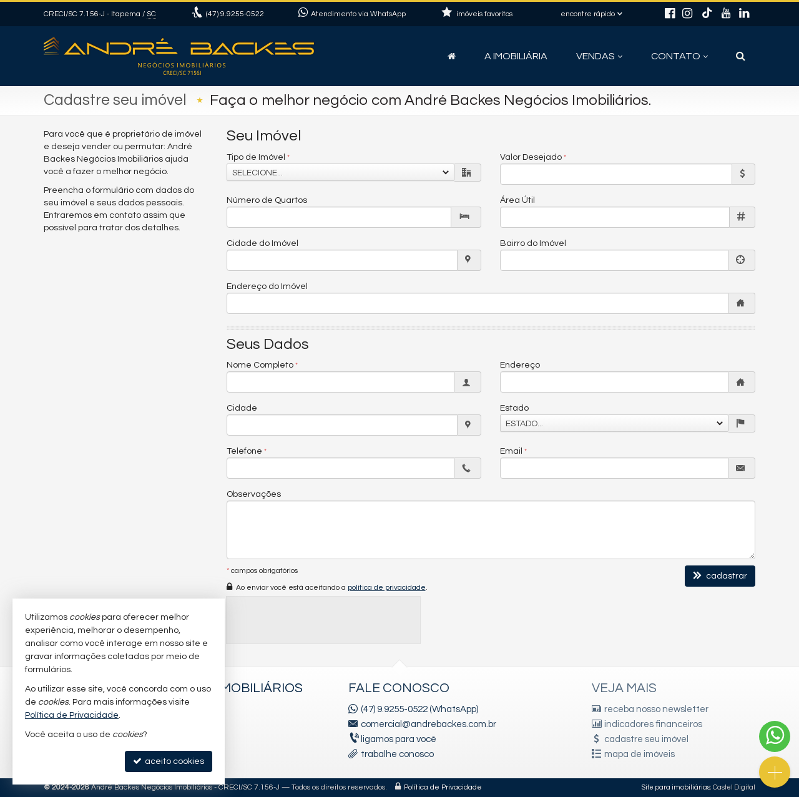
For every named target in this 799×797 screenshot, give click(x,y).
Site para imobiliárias (676, 787)
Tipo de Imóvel (256, 157)
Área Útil (517, 200)
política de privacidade (387, 588)
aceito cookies (168, 761)
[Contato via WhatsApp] (774, 736)
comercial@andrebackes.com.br (428, 724)
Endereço (520, 365)
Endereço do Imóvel (267, 286)
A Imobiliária (515, 56)
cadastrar (720, 575)
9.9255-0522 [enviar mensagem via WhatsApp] (235, 14)
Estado (514, 408)
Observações (254, 494)
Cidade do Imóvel (262, 243)
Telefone (244, 451)
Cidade (242, 408)
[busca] (741, 56)
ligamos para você (398, 739)
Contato (679, 56)
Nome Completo (260, 365)
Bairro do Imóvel (533, 243)
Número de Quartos (267, 200)
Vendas (599, 56)
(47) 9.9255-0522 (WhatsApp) (419, 709)
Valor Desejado (531, 157)
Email (511, 451)
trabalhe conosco (397, 754)
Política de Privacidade (443, 787)
